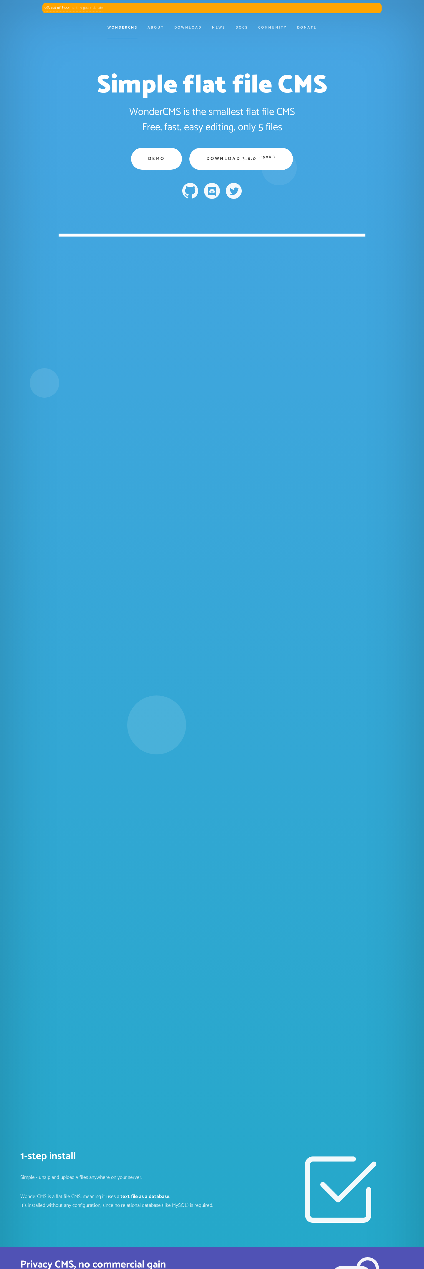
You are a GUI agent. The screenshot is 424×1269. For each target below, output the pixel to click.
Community (272, 28)
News (218, 28)
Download (188, 28)
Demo (156, 158)
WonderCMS (122, 28)
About (156, 28)
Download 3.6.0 (241, 158)
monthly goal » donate (73, 8)
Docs (242, 28)
